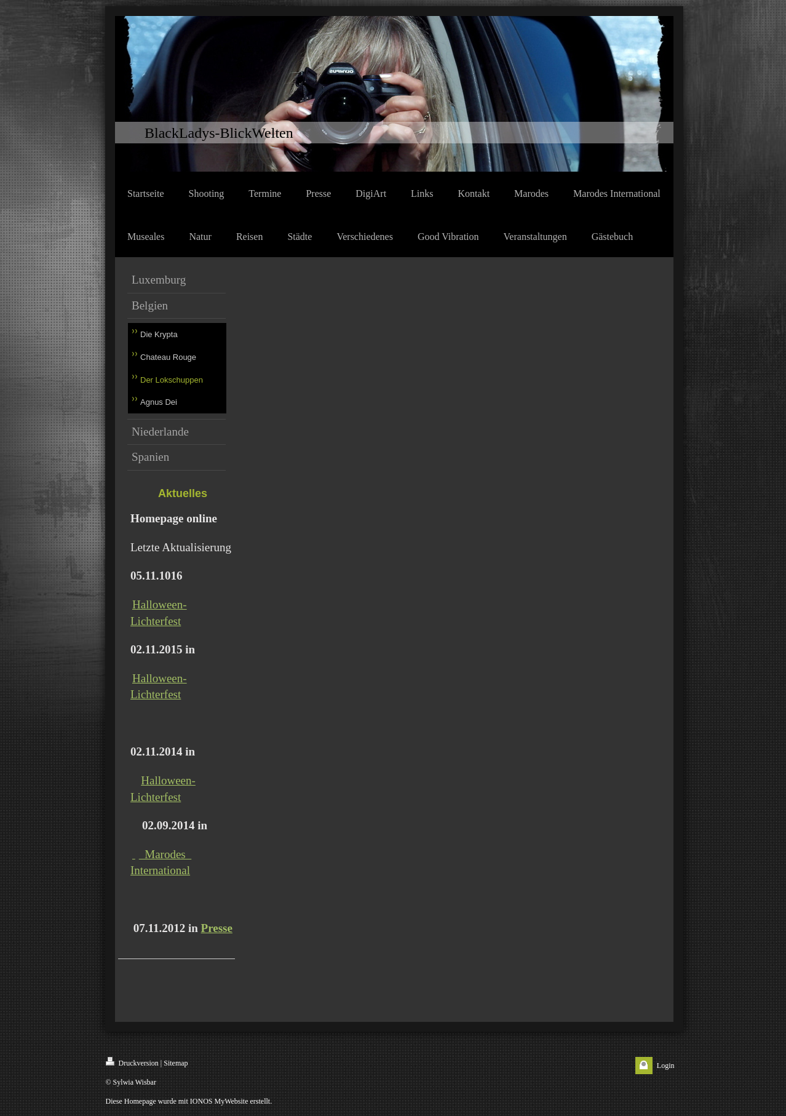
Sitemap (176, 1063)
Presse (216, 928)
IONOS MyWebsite (219, 1101)
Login (666, 1065)
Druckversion (132, 1062)
